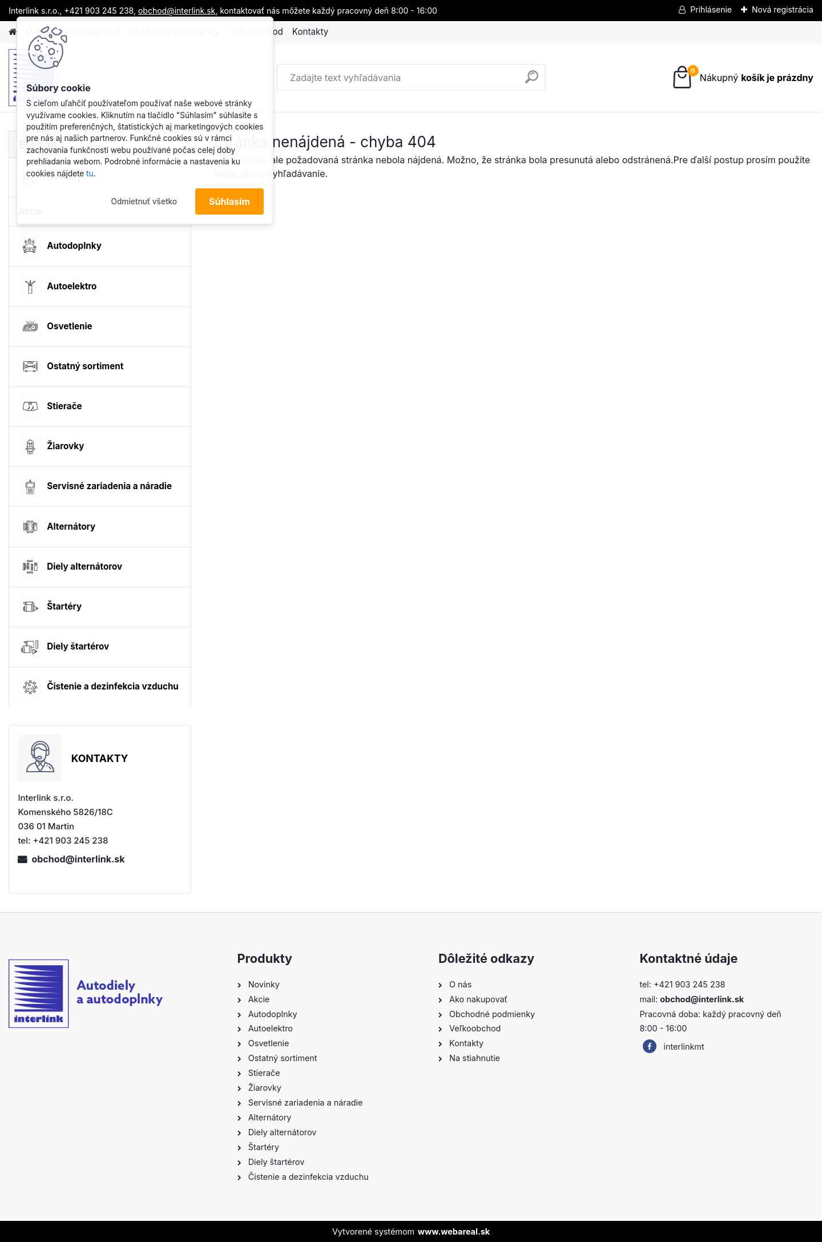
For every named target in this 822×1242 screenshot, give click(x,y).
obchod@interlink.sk (77, 859)
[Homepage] (13, 32)
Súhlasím (229, 201)
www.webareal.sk (454, 1231)
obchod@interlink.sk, (177, 10)
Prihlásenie (711, 9)
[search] (531, 81)
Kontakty (310, 31)
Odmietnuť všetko (144, 201)
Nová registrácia (782, 9)
